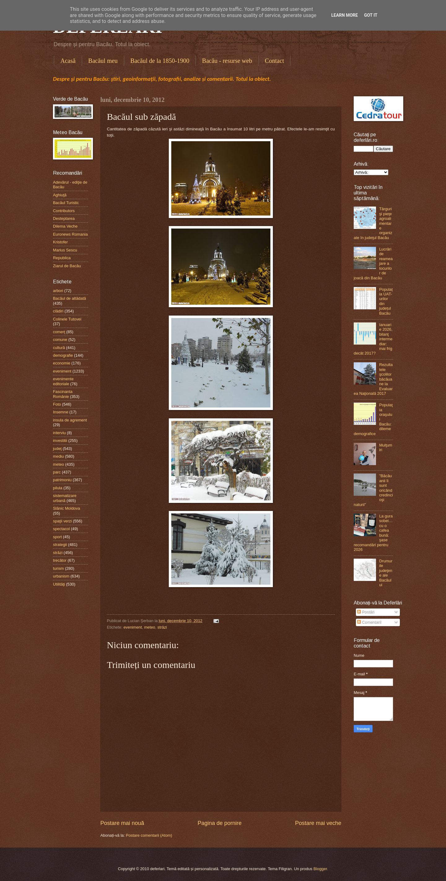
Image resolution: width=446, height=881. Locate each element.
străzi (162, 627)
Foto (57, 404)
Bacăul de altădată (69, 298)
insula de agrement (70, 420)
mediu (58, 456)
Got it (370, 15)
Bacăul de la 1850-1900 (160, 60)
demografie (63, 355)
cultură (59, 347)
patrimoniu (62, 480)
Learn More (344, 15)
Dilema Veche (65, 226)
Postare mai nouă (122, 823)
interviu (59, 432)
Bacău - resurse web (227, 60)
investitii (60, 440)
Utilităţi (59, 584)
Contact (274, 60)
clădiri (58, 311)
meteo (149, 627)
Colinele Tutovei (67, 319)
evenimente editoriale (63, 381)
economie (61, 363)
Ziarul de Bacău (67, 266)
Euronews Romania (70, 234)
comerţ (59, 331)
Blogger (320, 868)
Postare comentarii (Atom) (149, 835)
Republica (62, 257)
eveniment (133, 627)
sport (57, 536)
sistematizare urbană (65, 498)
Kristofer (60, 242)
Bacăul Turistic (66, 202)
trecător (60, 560)
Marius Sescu (65, 250)
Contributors (64, 210)
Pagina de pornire (220, 823)
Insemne (60, 412)
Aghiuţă (60, 195)
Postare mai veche (318, 823)
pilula (57, 488)
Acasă (68, 60)
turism (58, 568)
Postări (365, 612)
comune (60, 339)
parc (57, 472)
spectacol (61, 528)
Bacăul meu (103, 60)
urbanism (61, 576)
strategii (60, 544)
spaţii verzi (62, 521)
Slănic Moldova (66, 508)
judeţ (57, 448)
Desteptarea (64, 218)
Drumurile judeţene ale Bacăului (385, 573)
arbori (58, 290)
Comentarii (369, 622)
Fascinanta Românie (62, 394)
